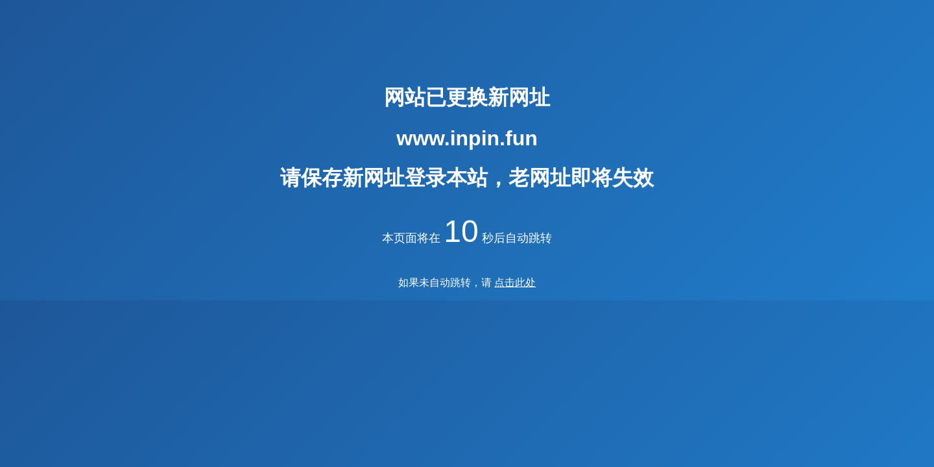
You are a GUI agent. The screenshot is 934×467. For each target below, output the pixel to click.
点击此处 (515, 282)
